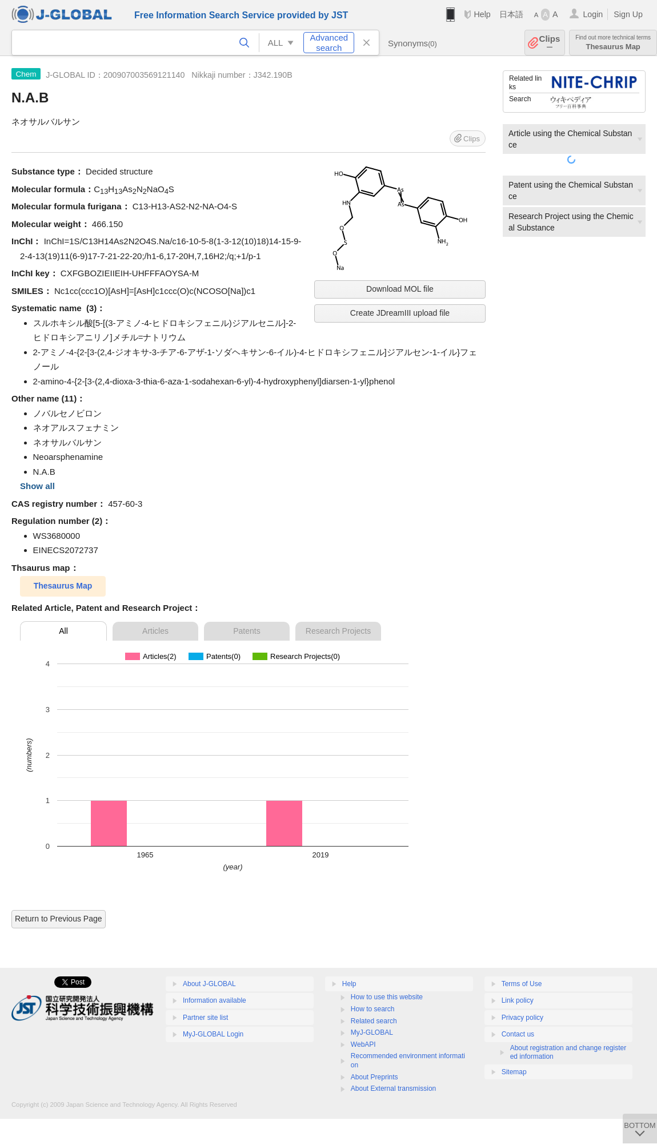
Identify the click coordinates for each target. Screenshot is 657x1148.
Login (593, 14)
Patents (246, 630)
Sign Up (628, 14)
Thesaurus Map (613, 42)
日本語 (511, 14)
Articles (155, 630)
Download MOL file (400, 288)
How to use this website (387, 997)
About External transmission (393, 1089)
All (63, 630)
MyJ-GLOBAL (372, 1032)
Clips (549, 42)
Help (482, 14)
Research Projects (338, 630)
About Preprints (374, 1077)
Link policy (518, 1000)
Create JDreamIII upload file (400, 312)
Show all (37, 486)
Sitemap (514, 1072)
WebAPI (363, 1044)
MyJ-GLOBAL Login (213, 1034)
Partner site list (205, 1018)
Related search (374, 1021)
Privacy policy (522, 1018)
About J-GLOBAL (209, 984)
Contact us (518, 1034)
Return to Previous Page (58, 918)
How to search (373, 1009)
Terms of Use (522, 984)
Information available (214, 1000)
